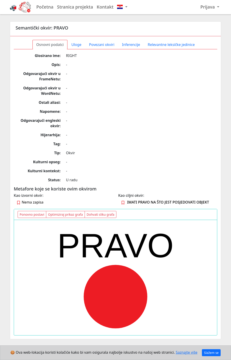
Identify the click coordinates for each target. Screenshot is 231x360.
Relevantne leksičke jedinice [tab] (171, 44)
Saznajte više (186, 352)
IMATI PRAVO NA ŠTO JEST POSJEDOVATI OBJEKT (168, 202)
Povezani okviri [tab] (101, 44)
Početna (44, 7)
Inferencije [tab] (131, 44)
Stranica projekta (75, 7)
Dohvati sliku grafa (100, 214)
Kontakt (105, 7)
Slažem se (211, 353)
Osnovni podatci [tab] (50, 44)
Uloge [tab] (76, 44)
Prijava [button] (208, 7)
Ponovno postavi (32, 214)
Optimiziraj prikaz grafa (65, 214)
